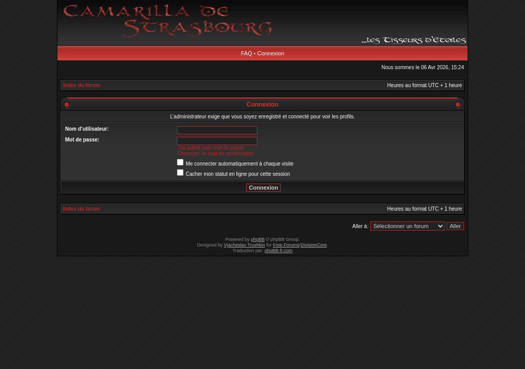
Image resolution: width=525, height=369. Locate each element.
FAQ (246, 53)
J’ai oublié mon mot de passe (210, 148)
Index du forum (81, 85)
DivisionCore (313, 245)
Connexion (271, 53)
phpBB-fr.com (279, 250)
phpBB (258, 239)
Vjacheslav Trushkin (244, 245)
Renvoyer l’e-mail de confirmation (215, 153)
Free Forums (286, 245)
